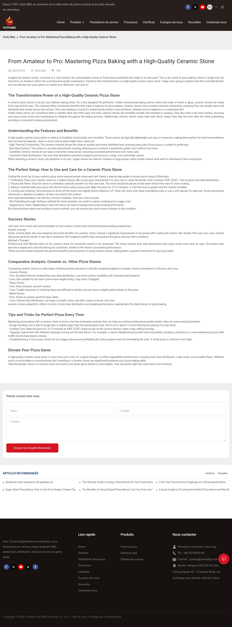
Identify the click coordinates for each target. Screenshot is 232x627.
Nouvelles (222, 473)
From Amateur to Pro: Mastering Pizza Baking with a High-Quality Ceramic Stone (68, 37)
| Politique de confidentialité (104, 616)
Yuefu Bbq (9, 37)
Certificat (209, 473)
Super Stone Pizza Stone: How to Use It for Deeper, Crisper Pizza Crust (40, 489)
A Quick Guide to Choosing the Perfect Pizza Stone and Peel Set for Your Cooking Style (194, 489)
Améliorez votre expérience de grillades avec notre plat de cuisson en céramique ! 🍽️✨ (29, 482)
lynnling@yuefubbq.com (203, 559)
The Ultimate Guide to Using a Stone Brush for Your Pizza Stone (117, 482)
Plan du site (79, 616)
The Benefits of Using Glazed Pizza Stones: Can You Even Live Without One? (117, 489)
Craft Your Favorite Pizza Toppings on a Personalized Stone (192, 482)
